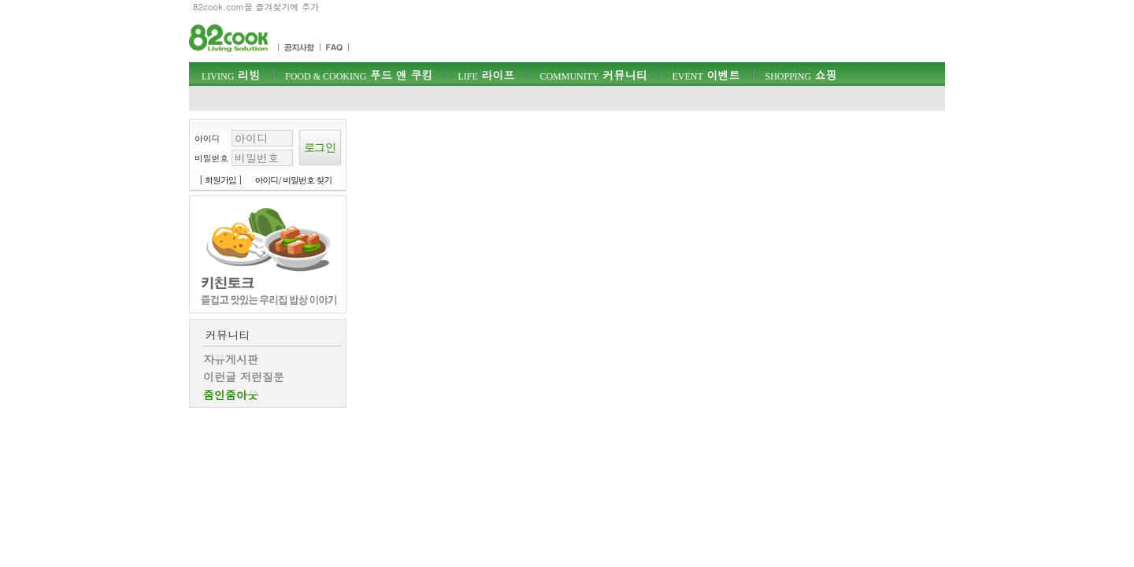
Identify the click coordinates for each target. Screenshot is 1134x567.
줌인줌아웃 (230, 394)
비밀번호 (211, 158)
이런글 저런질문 (243, 376)
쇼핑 (800, 75)
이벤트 (705, 75)
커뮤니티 (593, 75)
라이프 (486, 75)
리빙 (231, 75)
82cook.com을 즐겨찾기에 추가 (256, 7)
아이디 (207, 138)
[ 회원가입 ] (220, 180)
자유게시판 (230, 359)
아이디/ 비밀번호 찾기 (293, 180)
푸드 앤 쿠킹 (358, 75)
